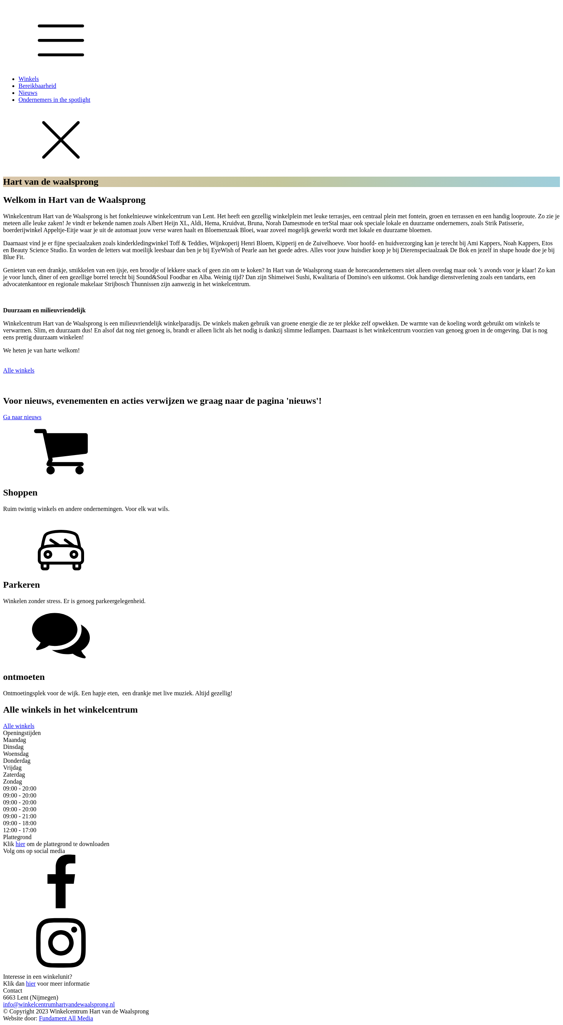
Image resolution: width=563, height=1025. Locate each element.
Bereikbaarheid (37, 86)
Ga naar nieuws (22, 417)
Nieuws (28, 92)
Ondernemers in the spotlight (54, 99)
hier (20, 844)
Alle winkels (18, 370)
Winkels (29, 79)
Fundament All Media (66, 1018)
